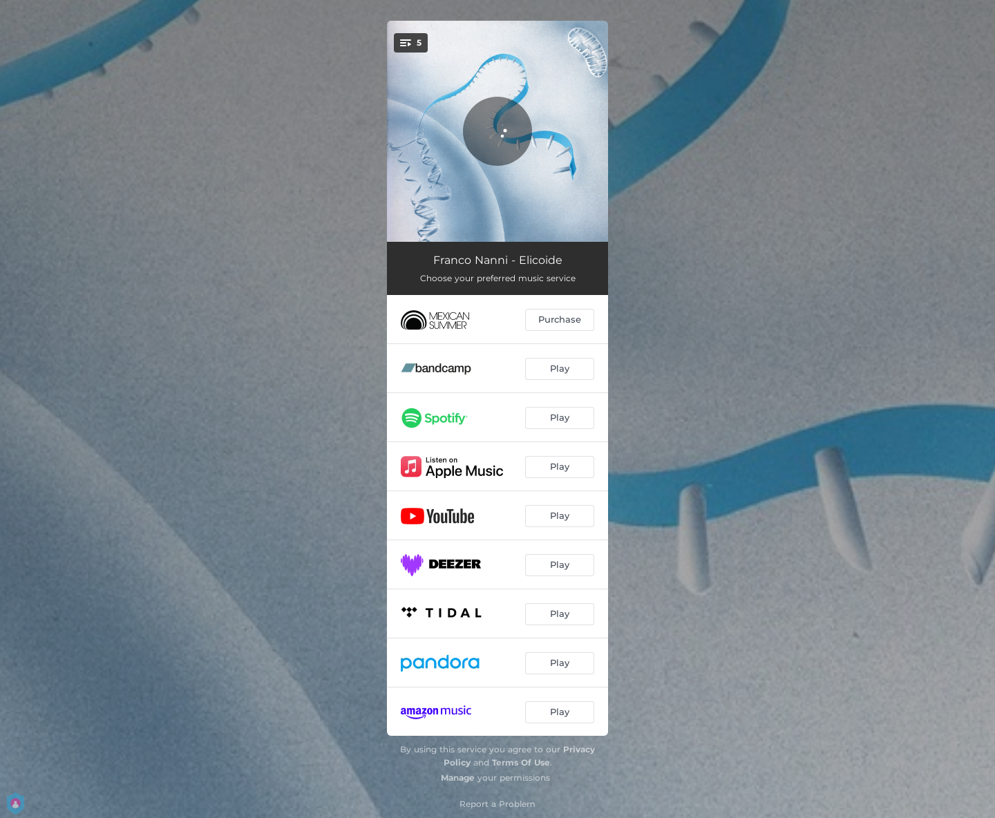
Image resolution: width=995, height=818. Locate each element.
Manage (458, 777)
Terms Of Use (521, 762)
